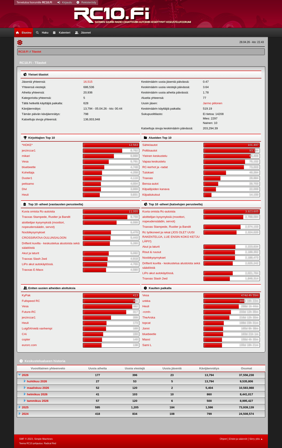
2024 (25, 414)
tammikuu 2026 (37, 401)
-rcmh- (146, 312)
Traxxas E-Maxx (32, 269)
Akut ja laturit (30, 253)
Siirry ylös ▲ (256, 438)
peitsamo (28, 183)
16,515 (87, 81)
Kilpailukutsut (151, 194)
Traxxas (147, 178)
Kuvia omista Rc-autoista (38, 211)
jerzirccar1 (29, 150)
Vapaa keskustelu (154, 161)
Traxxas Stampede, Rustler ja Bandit (46, 217)
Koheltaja (28, 172)
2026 (25, 375)
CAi (24, 334)
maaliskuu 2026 (38, 388)
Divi (24, 189)
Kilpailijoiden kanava (155, 189)
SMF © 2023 (26, 438)
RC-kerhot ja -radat (155, 167)
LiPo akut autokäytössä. (38, 264)
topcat (146, 323)
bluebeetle (29, 167)
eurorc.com (29, 345)
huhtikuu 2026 (37, 381)
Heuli (25, 194)
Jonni (146, 328)
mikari (26, 156)
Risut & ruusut (151, 252)
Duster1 (27, 178)
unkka (146, 301)
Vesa (25, 161)
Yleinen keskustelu (154, 156)
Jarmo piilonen (212, 103)
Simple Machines (43, 438)
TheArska (148, 317)
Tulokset (148, 172)
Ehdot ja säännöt (238, 438)
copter (26, 339)
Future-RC (29, 312)
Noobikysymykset (33, 232)
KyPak (26, 295)
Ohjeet (223, 438)
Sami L (147, 345)
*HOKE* (27, 145)
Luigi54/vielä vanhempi (37, 328)
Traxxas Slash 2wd (34, 258)
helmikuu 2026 (37, 394)
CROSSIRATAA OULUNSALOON (44, 237)
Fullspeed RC (31, 301)
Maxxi (146, 339)
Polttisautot (149, 150)
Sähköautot (149, 145)
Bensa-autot (150, 183)
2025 (25, 407)
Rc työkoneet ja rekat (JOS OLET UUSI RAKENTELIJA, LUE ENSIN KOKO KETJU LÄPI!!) (171, 237)
